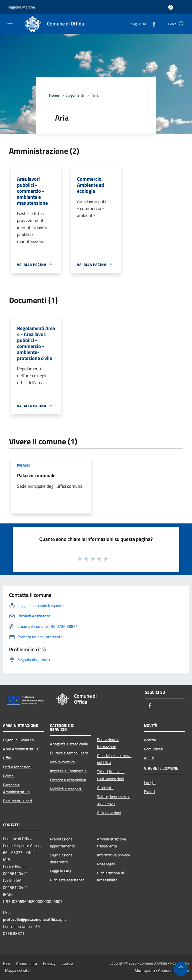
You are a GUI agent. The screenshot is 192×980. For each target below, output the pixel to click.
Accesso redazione (173, 970)
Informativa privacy (113, 855)
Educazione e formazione (108, 743)
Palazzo (23, 465)
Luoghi (150, 783)
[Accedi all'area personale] (171, 7)
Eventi (149, 792)
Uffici (7, 758)
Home (54, 95)
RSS (6, 963)
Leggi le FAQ (60, 871)
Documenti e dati (17, 801)
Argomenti (75, 95)
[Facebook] (152, 23)
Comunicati (153, 749)
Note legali (106, 864)
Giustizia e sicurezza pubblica (114, 759)
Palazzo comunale (36, 475)
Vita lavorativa (62, 762)
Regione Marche (21, 7)
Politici (8, 776)
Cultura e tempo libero (69, 753)
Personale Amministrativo (16, 788)
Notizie (150, 740)
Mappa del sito (17, 970)
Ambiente (105, 788)
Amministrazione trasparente (111, 842)
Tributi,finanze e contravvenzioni (110, 775)
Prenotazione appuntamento (62, 842)
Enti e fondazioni (17, 767)
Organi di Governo (18, 740)
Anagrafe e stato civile (69, 744)
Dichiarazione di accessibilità (110, 876)
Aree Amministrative (20, 749)
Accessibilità (26, 963)
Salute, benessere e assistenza (113, 800)
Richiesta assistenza (67, 880)
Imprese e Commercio (68, 771)
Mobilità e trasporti (66, 789)
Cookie (67, 963)
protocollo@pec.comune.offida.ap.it (34, 919)
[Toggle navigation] (10, 23)
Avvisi (149, 758)
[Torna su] (181, 969)
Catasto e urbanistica (68, 780)
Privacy (49, 963)
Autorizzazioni (109, 813)
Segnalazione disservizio (61, 858)
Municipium (145, 970)
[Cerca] (181, 24)
